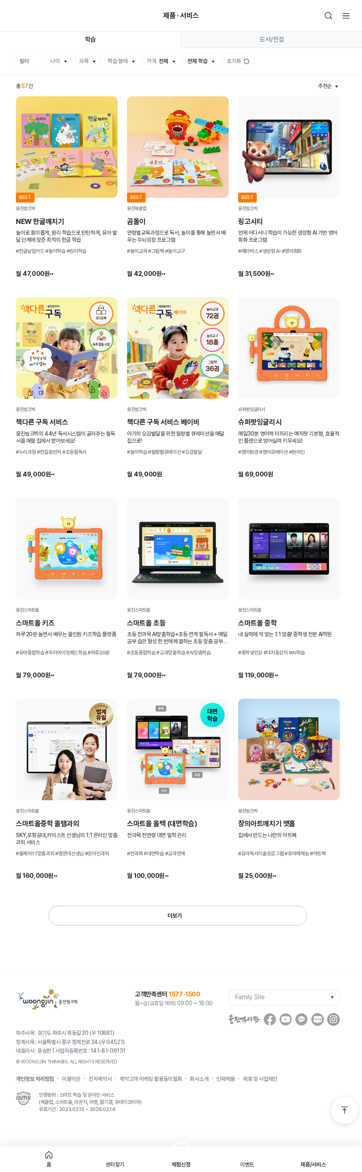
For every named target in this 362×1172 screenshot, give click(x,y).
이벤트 (247, 1164)
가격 (157, 61)
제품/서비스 (312, 1164)
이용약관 (71, 1079)
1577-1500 (184, 994)
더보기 (175, 915)
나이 (55, 61)
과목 (84, 61)
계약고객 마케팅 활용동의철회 (150, 1079)
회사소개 (199, 1079)
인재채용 (225, 1079)
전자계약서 (100, 1079)
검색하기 (328, 16)
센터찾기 (115, 1164)
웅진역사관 (244, 1019)
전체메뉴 (346, 16)
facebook (270, 1019)
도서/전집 (272, 39)
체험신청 (181, 1164)
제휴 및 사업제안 (260, 1079)
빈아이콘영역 (33, 16)
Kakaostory (301, 1019)
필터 (24, 61)
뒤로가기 (16, 16)
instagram (333, 1019)
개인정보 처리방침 (35, 1079)
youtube (285, 1019)
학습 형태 (118, 61)
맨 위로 (344, 1110)
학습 (90, 39)
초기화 (234, 61)
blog (317, 1019)
